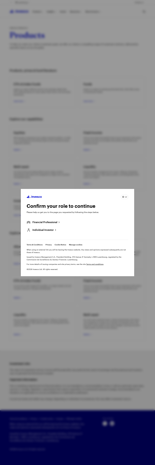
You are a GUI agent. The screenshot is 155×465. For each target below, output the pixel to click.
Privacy (49, 245)
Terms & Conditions (35, 245)
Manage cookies (75, 245)
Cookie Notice (60, 245)
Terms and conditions (94, 264)
